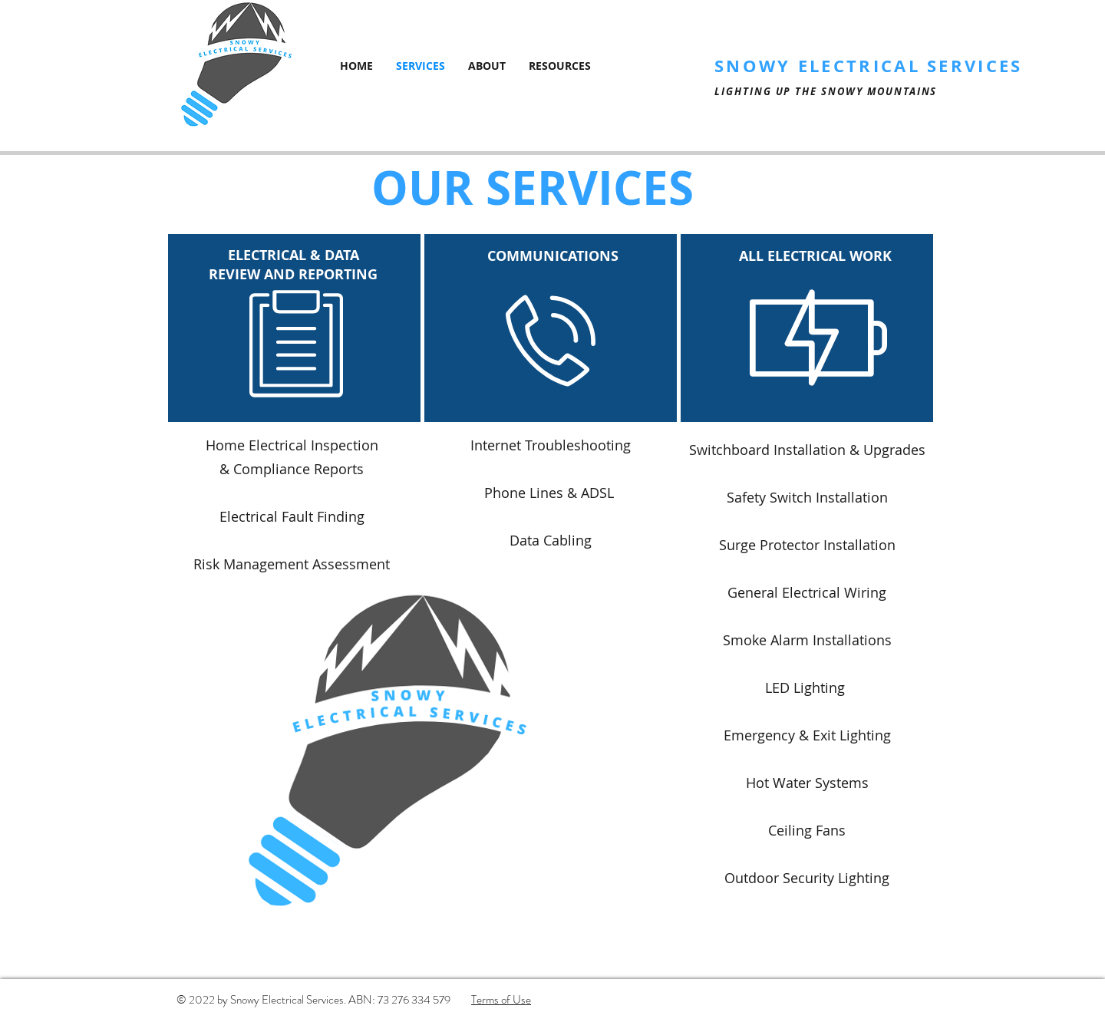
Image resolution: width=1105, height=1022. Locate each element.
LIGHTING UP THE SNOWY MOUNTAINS (825, 91)
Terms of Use (501, 999)
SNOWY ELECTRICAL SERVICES (868, 65)
